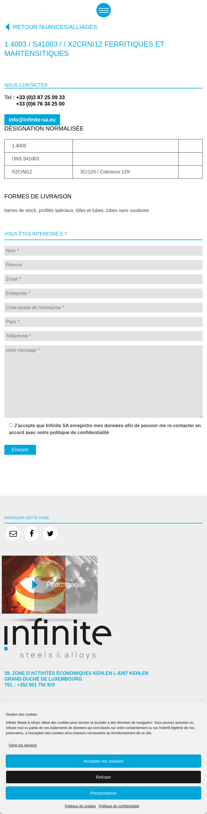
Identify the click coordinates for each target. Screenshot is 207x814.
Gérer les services (23, 745)
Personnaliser (103, 793)
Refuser (103, 777)
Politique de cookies (80, 806)
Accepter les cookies (104, 761)
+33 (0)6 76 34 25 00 (34, 104)
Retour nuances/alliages (50, 26)
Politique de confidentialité (119, 806)
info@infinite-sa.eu (32, 120)
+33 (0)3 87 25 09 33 (40, 97)
